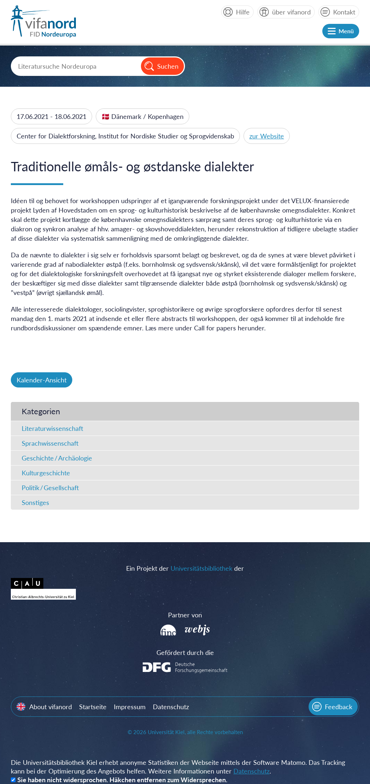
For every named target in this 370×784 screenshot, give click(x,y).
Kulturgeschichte (46, 473)
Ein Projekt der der (185, 568)
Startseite (93, 707)
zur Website (266, 136)
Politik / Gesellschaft (50, 488)
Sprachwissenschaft (50, 443)
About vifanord (50, 707)
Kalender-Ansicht (41, 380)
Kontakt (344, 12)
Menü (346, 30)
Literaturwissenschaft (52, 428)
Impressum (130, 707)
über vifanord (291, 12)
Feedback (338, 707)
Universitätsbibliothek (201, 568)
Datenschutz (171, 707)
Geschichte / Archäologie (57, 458)
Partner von (185, 615)
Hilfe (243, 12)
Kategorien (41, 411)
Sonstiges (35, 502)
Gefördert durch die (185, 652)
